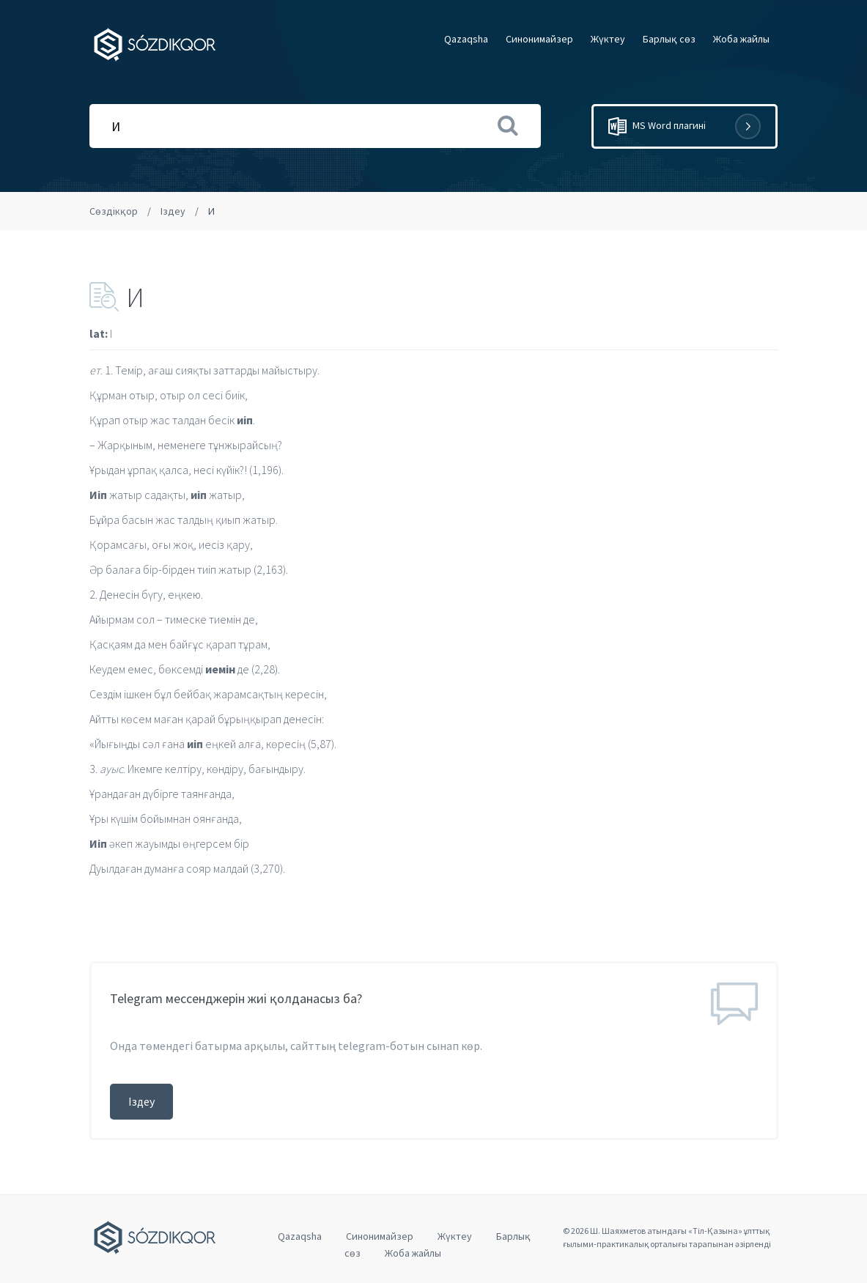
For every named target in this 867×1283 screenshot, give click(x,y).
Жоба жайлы (741, 38)
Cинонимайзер (539, 38)
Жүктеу (608, 38)
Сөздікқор (113, 211)
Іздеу (173, 211)
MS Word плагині (684, 126)
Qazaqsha (466, 38)
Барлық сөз (669, 38)
